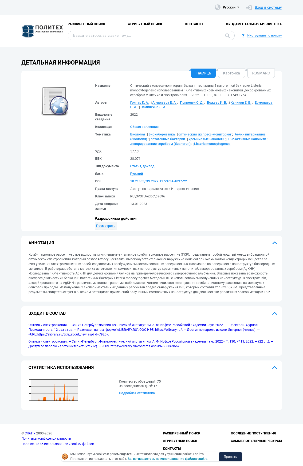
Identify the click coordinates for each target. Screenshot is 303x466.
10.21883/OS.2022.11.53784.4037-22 (158, 181)
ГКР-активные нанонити (247, 139)
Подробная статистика (137, 393)
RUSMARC (261, 73)
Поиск (227, 35)
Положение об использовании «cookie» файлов (57, 444)
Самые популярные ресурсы (256, 441)
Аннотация (41, 242)
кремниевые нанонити (206, 139)
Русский (136, 174)
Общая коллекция (144, 127)
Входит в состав (47, 313)
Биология (137, 134)
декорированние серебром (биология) (160, 144)
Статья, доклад (142, 166)
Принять (230, 456)
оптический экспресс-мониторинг (205, 134)
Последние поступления (253, 433)
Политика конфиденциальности (46, 438)
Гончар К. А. (139, 102)
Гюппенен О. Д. (192, 102)
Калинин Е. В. (241, 102)
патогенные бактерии (168, 139)
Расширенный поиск (86, 24)
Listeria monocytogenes (212, 144)
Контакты (194, 24)
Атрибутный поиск (145, 24)
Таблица (203, 73)
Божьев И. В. (217, 102)
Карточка (231, 73)
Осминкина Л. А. (153, 107)
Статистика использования (61, 367)
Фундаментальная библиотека (254, 24)
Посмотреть (105, 226)
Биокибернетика (162, 134)
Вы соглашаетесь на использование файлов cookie (167, 459)
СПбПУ (30, 433)
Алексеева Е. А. (164, 102)
